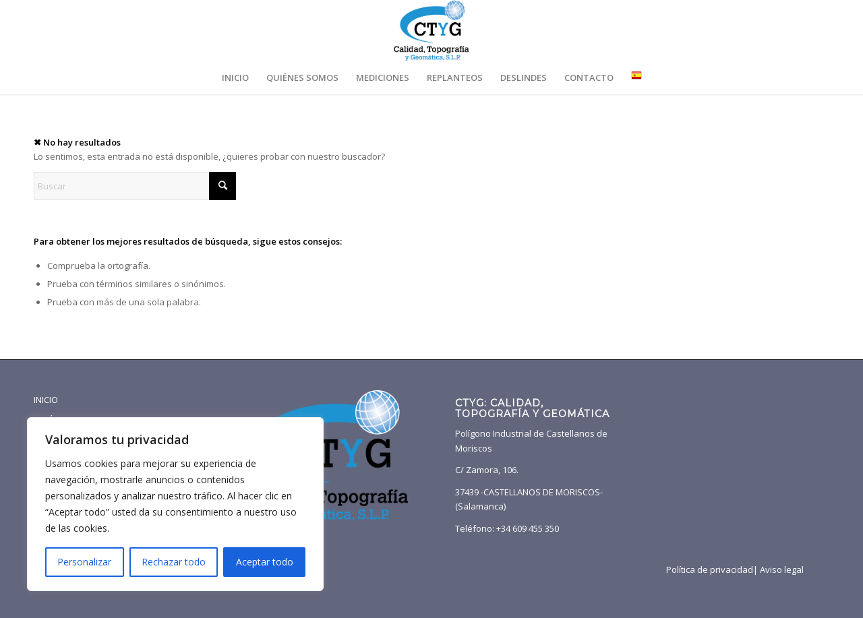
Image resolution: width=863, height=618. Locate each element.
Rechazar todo (174, 561)
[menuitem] (235, 77)
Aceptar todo (264, 561)
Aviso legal (782, 569)
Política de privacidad (709, 569)
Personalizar (84, 561)
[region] (175, 504)
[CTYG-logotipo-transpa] (431, 30)
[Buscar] (135, 186)
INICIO (46, 400)
